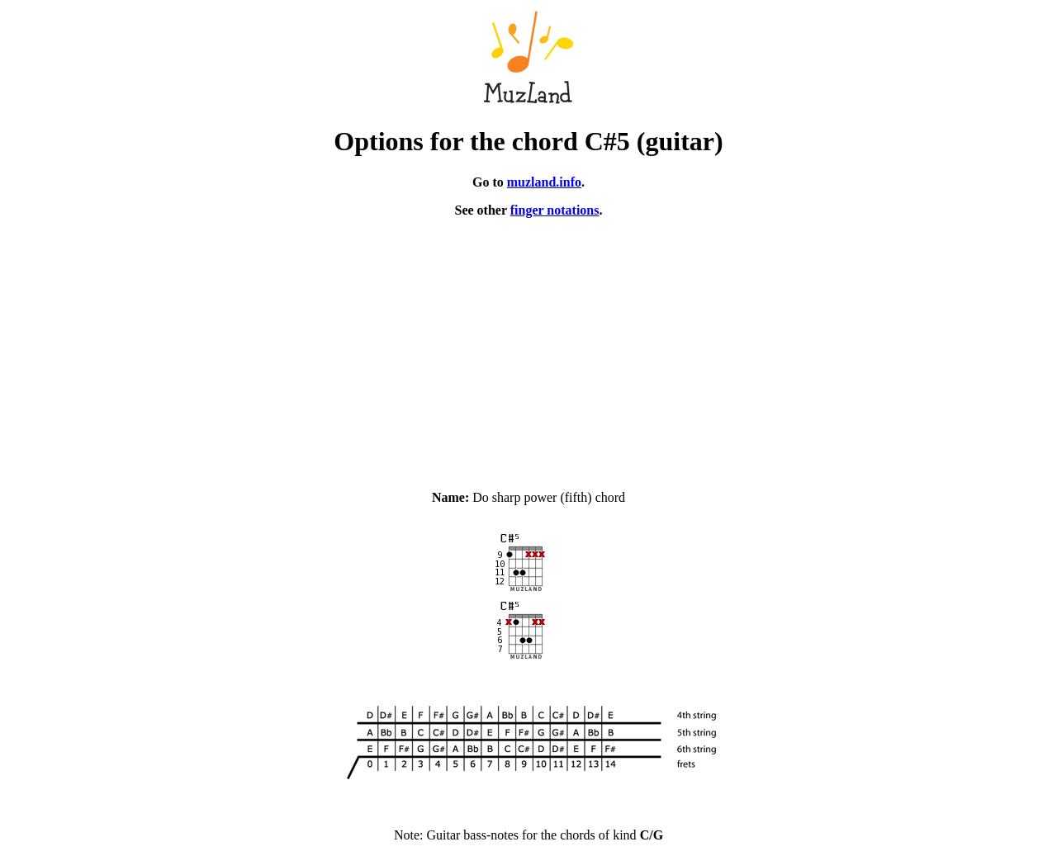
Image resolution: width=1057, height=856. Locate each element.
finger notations (555, 210)
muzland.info (544, 182)
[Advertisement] (528, 346)
